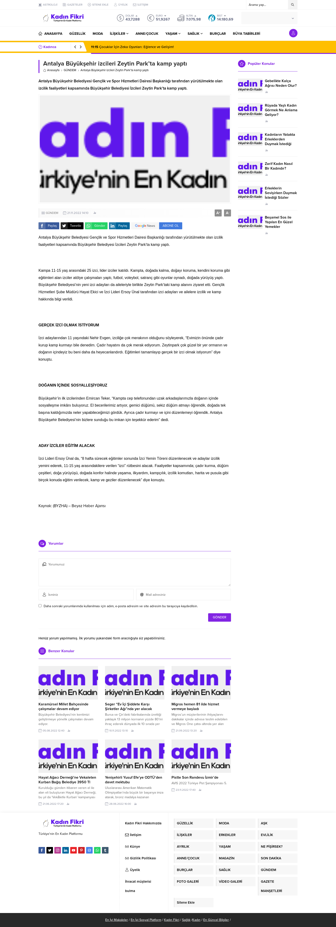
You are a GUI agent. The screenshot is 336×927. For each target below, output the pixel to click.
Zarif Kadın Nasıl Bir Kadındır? (279, 166)
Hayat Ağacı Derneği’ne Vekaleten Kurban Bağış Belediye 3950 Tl (67, 779)
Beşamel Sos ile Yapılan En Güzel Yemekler (279, 222)
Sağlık (186, 920)
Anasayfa (51, 70)
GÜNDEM (70, 70)
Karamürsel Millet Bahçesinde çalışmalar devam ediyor (63, 706)
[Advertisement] (135, 522)
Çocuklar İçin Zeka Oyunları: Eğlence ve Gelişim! (132, 47)
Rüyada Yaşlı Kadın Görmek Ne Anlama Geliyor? (281, 110)
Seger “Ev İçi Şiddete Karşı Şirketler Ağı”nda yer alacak (128, 706)
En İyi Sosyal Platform (146, 920)
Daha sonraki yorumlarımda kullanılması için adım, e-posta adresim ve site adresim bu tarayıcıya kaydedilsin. (121, 606)
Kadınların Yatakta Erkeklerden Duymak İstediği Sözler (280, 141)
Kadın (196, 920)
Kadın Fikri (171, 920)
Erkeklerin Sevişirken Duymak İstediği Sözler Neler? (281, 195)
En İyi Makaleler (116, 920)
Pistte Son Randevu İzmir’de (195, 777)
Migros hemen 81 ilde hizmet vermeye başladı (195, 706)
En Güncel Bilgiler (216, 920)
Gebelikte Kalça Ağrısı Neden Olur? (281, 83)
